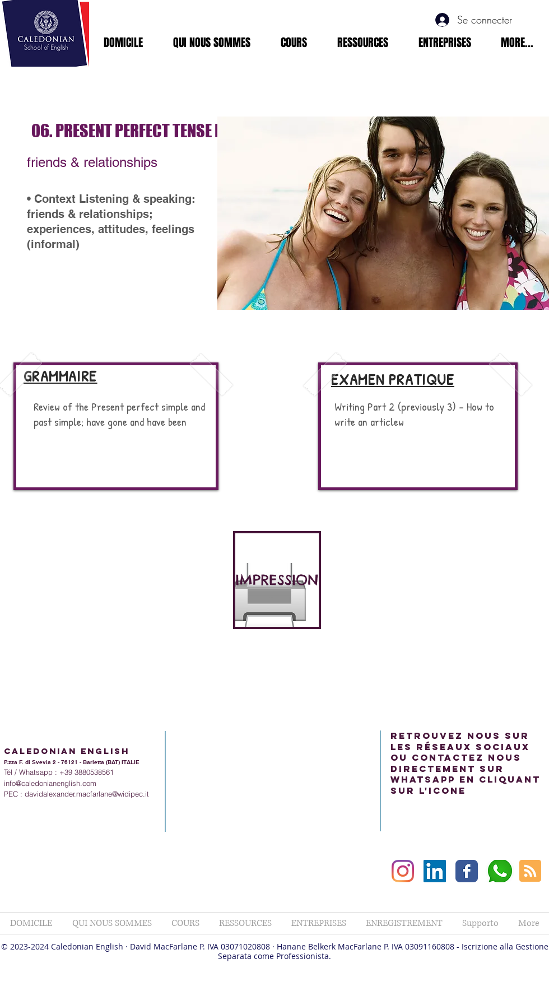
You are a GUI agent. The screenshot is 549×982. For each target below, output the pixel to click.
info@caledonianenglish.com (50, 783)
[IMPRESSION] (277, 580)
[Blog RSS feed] (530, 871)
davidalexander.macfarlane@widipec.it (87, 793)
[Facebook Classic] (466, 871)
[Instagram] (403, 871)
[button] (212, 42)
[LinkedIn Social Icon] (435, 871)
